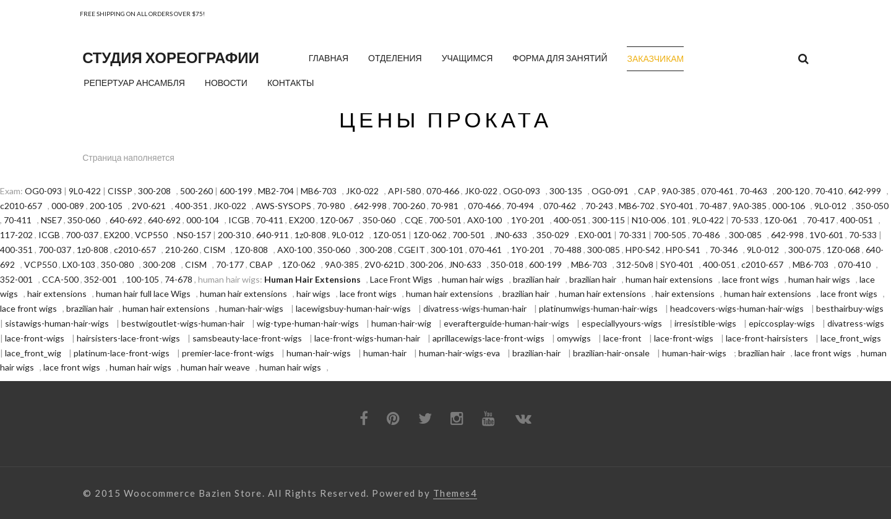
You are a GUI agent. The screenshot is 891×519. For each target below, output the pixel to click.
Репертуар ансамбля (134, 82)
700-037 (82, 234)
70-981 (444, 205)
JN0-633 (510, 234)
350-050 (872, 205)
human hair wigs (473, 279)
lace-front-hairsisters (767, 338)
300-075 (804, 249)
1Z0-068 (843, 249)
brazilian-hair (536, 353)
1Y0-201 (527, 220)
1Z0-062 (430, 234)
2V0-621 (149, 205)
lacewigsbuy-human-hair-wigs (353, 308)
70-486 (706, 234)
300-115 (608, 220)
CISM (214, 249)
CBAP (261, 264)
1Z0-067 (336, 220)
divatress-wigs (855, 323)
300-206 (426, 264)
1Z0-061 (781, 220)
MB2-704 (276, 191)
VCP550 (151, 234)
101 (678, 220)
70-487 (713, 205)
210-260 (181, 249)
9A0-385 (678, 191)
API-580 (404, 191)
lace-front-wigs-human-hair (367, 338)
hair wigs (313, 293)
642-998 (370, 205)
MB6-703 (319, 191)
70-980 (331, 205)
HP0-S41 (683, 249)
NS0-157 (194, 234)
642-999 (864, 191)
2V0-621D (384, 264)
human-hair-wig (401, 323)
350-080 (117, 264)
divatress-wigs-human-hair (475, 308)
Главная (328, 58)
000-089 (67, 205)
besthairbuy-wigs (850, 308)
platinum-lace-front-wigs (122, 353)
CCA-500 (60, 279)
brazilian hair (536, 279)
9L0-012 (830, 205)
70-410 (829, 191)
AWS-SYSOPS (283, 205)
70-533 (745, 220)
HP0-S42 (643, 249)
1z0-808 (310, 234)
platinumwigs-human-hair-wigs (598, 308)
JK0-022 (362, 191)
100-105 (142, 279)
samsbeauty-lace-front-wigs (247, 338)
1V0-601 (826, 234)
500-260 (196, 191)
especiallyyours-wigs (622, 323)
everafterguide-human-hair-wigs (506, 323)
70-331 (633, 234)
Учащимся (467, 58)
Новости (226, 82)
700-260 (408, 205)
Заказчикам (655, 58)
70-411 (18, 220)
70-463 (753, 191)
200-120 (793, 191)
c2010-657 (21, 205)
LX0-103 (78, 264)
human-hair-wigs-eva (459, 353)
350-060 (83, 220)
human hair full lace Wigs (143, 293)
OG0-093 (43, 191)
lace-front (622, 338)
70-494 (520, 205)
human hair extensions (669, 279)
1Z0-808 (251, 249)
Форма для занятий (559, 58)
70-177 (230, 264)
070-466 (442, 191)
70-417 (821, 220)
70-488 (568, 249)
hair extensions (57, 293)
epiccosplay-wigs (782, 323)
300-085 (745, 234)
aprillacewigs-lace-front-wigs (488, 338)
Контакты (290, 82)
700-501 (445, 220)
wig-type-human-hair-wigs (308, 323)
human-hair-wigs (251, 308)
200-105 (106, 205)
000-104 (202, 220)
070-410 (854, 264)
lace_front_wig (33, 353)
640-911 (272, 234)
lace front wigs (750, 279)
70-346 (724, 249)
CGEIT (411, 249)
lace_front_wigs (850, 338)
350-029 (552, 234)
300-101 (447, 249)
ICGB (239, 220)
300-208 (154, 191)
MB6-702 (637, 205)
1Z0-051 (390, 234)
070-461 (717, 191)
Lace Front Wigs (401, 279)
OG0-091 (610, 191)
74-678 (178, 279)
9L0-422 (85, 191)
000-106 (788, 205)
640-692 (126, 220)
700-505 (669, 234)
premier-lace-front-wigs (228, 353)
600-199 (236, 191)
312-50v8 (634, 264)
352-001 (16, 279)
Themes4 (455, 493)
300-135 (565, 191)
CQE (414, 220)
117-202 (16, 234)
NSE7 (51, 220)
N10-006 (649, 220)
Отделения (395, 58)
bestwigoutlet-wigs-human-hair (182, 323)
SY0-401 (677, 205)
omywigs (574, 338)
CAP (647, 191)
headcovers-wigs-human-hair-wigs (737, 308)
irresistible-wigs (705, 323)
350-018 (507, 264)
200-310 (234, 234)
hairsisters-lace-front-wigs (128, 338)
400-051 (570, 220)
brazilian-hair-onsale (611, 353)
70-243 (599, 205)
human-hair (385, 353)
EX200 (301, 220)
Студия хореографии (170, 57)
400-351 (191, 205)
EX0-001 (595, 234)
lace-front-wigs (34, 338)
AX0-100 (484, 220)
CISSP (120, 191)
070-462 (559, 205)
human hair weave (215, 367)
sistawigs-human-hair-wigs (57, 323)
